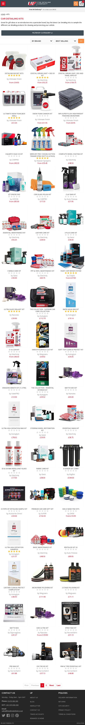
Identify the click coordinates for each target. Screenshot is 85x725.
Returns (61, 702)
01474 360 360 (13, 701)
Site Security (63, 706)
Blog (32, 702)
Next (51, 685)
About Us (34, 697)
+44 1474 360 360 (12, 705)
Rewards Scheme (37, 718)
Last (59, 685)
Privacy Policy (64, 710)
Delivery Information (67, 697)
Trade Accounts (37, 714)
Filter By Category (42, 33)
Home (3, 14)
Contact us (35, 710)
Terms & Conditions (66, 714)
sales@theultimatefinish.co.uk (12, 711)
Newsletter (35, 706)
